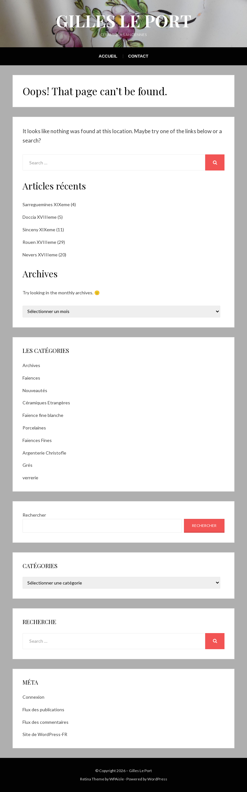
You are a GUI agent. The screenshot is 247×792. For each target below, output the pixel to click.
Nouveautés (35, 390)
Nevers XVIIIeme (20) (44, 254)
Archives (31, 365)
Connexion (33, 697)
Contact (138, 56)
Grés (27, 465)
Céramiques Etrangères (46, 402)
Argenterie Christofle (44, 453)
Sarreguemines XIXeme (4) (49, 204)
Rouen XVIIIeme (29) (44, 242)
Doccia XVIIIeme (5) (43, 217)
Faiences (31, 378)
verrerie (30, 477)
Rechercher (34, 515)
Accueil (108, 56)
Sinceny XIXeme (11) (43, 229)
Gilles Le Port (123, 20)
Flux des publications (43, 709)
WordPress (157, 779)
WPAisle (116, 779)
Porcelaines (34, 427)
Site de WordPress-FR (45, 734)
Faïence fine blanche (43, 415)
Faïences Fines (37, 440)
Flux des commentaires (46, 722)
